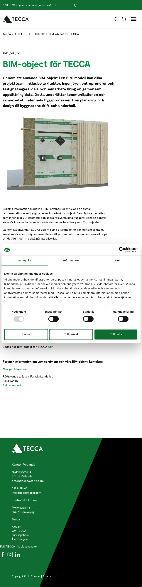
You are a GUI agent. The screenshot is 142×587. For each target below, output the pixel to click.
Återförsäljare (20, 539)
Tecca (7, 34)
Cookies (35, 576)
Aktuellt (39, 34)
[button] (83, 5)
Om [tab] (117, 260)
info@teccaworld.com (26, 492)
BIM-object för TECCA (64, 34)
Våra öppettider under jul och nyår (32, 4)
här (50, 346)
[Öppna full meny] (132, 20)
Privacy (47, 576)
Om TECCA (22, 34)
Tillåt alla (116, 334)
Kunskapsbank (20, 535)
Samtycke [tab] (24, 260)
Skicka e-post (12, 385)
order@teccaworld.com (28, 480)
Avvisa (26, 334)
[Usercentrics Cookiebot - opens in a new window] (121, 250)
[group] (83, 5)
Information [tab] (71, 260)
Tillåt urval (71, 334)
